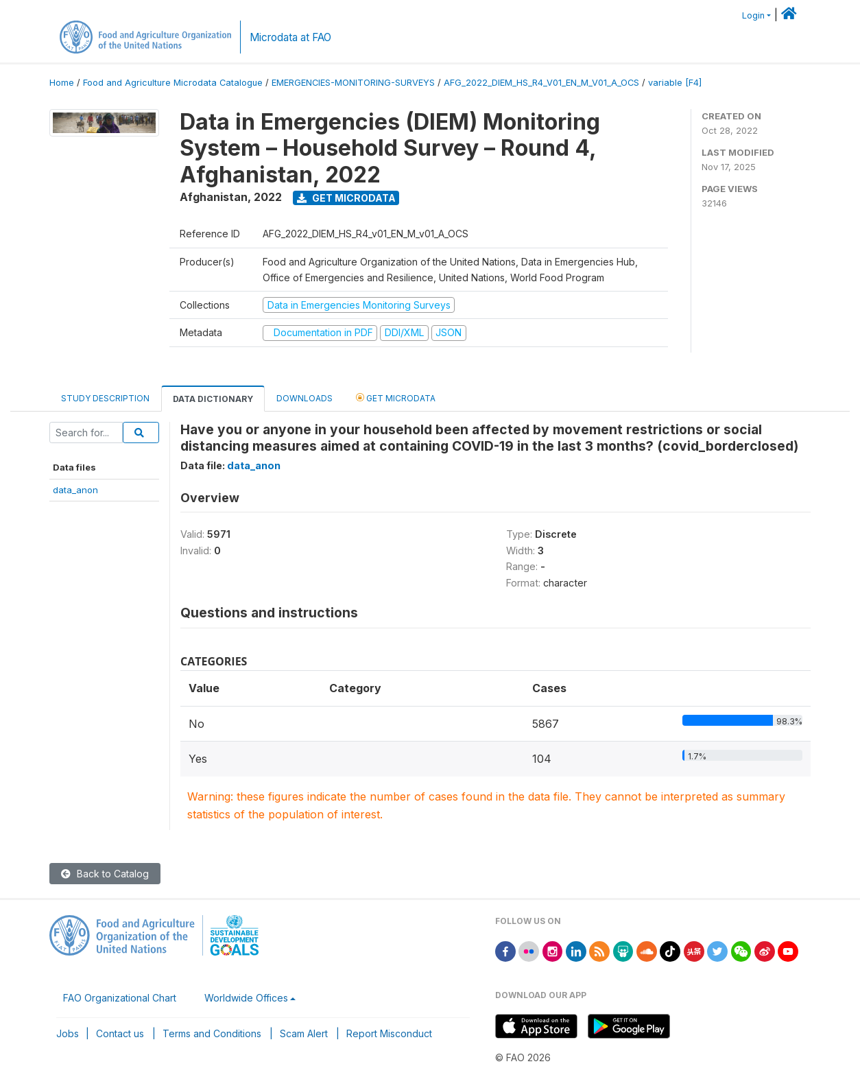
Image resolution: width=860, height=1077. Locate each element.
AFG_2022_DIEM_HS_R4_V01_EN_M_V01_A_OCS (541, 83)
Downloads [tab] (304, 398)
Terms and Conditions (212, 1033)
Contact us (120, 1033)
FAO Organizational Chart (119, 998)
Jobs (67, 1033)
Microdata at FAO (290, 37)
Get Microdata (346, 198)
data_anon (75, 489)
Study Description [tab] (105, 398)
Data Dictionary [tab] (213, 399)
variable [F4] (675, 83)
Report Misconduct (389, 1033)
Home (61, 83)
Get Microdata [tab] (395, 397)
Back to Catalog (105, 873)
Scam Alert (304, 1033)
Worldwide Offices (246, 998)
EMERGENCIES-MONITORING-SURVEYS (353, 83)
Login (753, 15)
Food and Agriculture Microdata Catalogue (173, 83)
